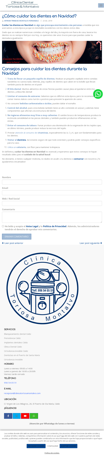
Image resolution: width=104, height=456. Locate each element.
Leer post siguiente (91, 243)
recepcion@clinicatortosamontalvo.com (22, 393)
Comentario (8, 209)
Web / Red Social (11, 198)
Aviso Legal (32, 226)
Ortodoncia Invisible (13, 359)
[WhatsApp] (34, 416)
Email (5, 188)
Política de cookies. (52, 453)
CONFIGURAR (52, 446)
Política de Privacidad (54, 226)
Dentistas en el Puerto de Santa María (22, 355)
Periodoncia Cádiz (12, 338)
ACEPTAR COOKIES (68, 446)
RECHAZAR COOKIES (36, 446)
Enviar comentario (17, 236)
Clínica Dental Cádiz (13, 346)
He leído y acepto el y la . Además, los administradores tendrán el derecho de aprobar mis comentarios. (52, 228)
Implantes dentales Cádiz (16, 342)
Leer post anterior (12, 243)
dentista (21, 139)
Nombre (6, 177)
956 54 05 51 (10, 382)
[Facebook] (8, 416)
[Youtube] (25, 416)
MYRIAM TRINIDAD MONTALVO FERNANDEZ (21, 20)
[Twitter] (17, 416)
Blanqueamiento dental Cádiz (17, 334)
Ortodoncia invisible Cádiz (16, 351)
